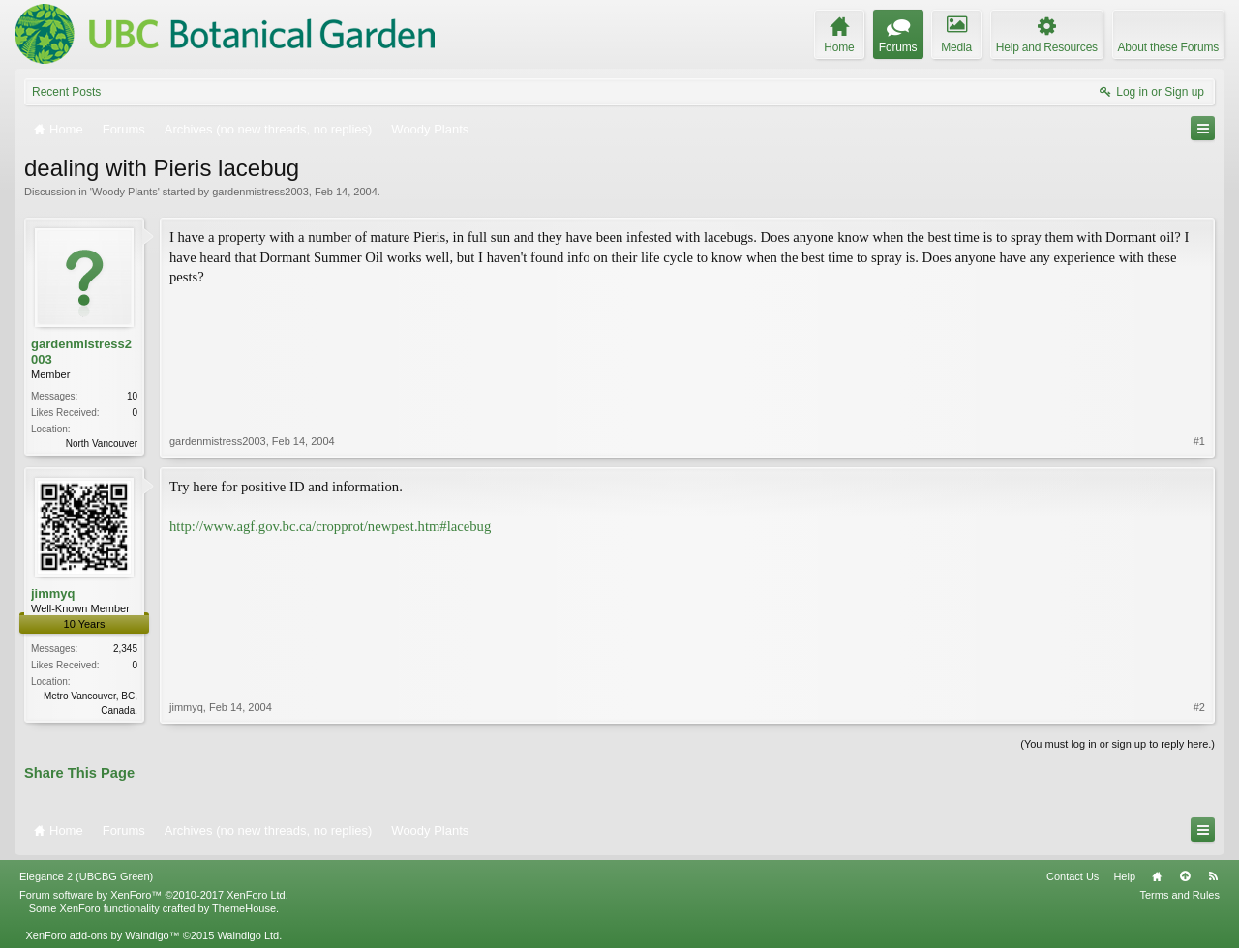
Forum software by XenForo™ (153, 895)
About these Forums (1168, 47)
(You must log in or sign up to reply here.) (1117, 744)
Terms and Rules (1179, 895)
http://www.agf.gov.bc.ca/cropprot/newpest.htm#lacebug (330, 526)
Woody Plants (125, 191)
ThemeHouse (244, 908)
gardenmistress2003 (260, 191)
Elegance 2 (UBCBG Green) (86, 876)
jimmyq (53, 593)
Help (1124, 876)
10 (132, 396)
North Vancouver (101, 443)
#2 (1199, 707)
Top (1185, 876)
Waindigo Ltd (248, 935)
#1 (1199, 441)
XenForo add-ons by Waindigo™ (102, 935)
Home (1156, 876)
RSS (1213, 876)
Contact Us (1072, 876)
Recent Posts (66, 92)
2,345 (125, 648)
